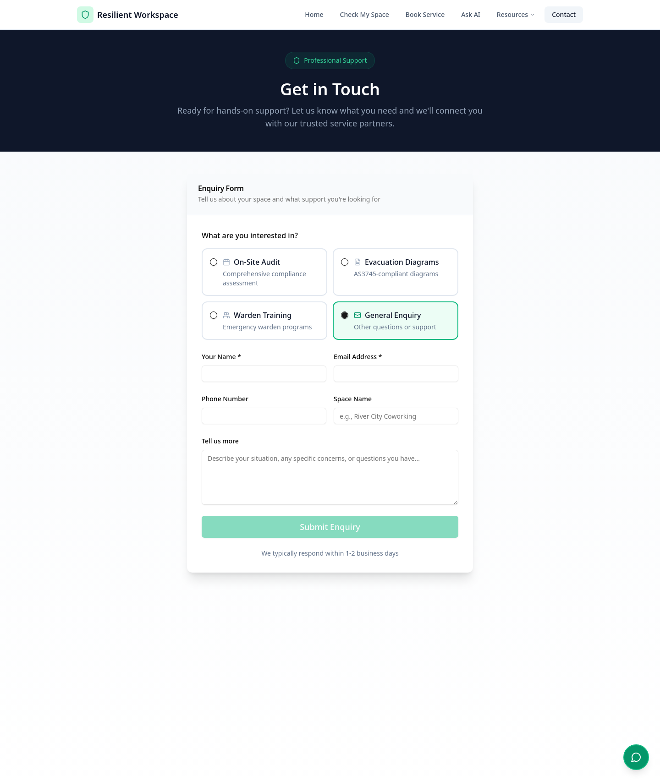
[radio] (213, 262)
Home (314, 14)
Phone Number (225, 398)
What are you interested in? (250, 235)
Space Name (353, 398)
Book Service (425, 14)
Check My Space (364, 14)
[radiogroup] (330, 294)
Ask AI (470, 14)
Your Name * (221, 356)
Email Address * (358, 356)
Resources (516, 14)
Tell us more (220, 441)
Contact (564, 14)
